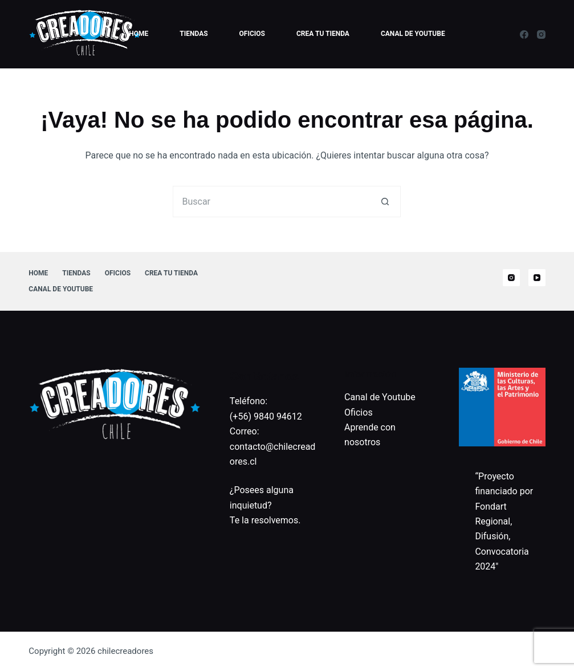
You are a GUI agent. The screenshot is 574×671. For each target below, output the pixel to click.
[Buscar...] (271, 201)
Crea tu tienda (322, 34)
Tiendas (193, 34)
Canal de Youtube (413, 34)
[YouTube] (536, 277)
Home (138, 34)
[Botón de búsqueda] (385, 201)
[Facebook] (524, 34)
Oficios (252, 34)
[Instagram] (541, 34)
